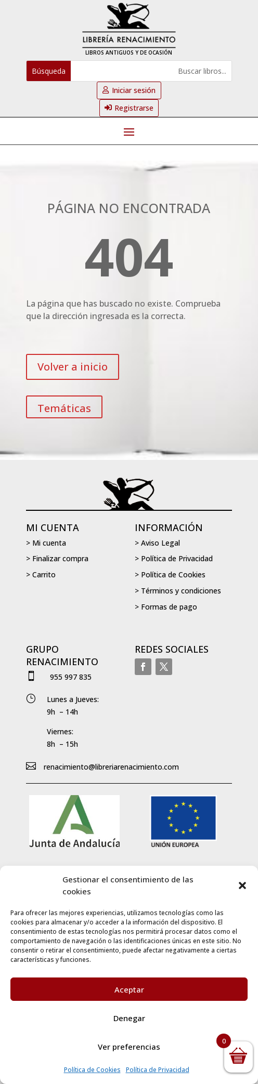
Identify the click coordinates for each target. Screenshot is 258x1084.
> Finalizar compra (57, 558)
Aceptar (129, 989)
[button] (242, 885)
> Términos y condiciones (178, 591)
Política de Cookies (92, 1069)
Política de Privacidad (157, 1069)
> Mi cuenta (46, 543)
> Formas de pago (166, 607)
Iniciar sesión (134, 90)
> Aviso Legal (157, 543)
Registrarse (133, 108)
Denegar (129, 1018)
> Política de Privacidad (174, 558)
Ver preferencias (129, 1046)
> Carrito (41, 574)
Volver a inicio (72, 367)
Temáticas (64, 408)
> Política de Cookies (170, 574)
